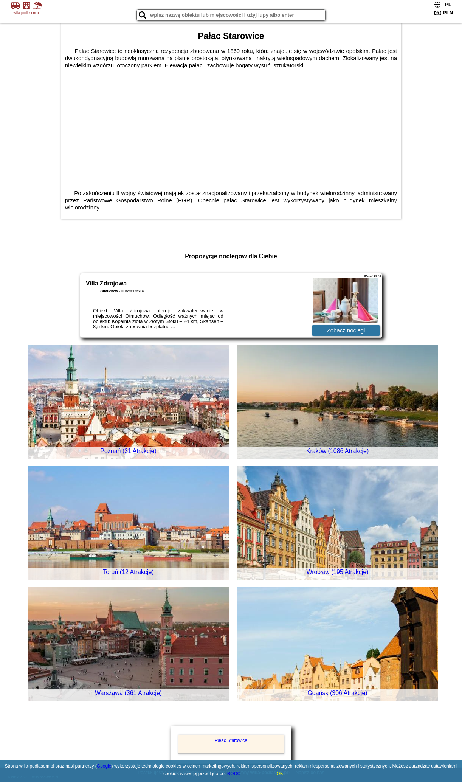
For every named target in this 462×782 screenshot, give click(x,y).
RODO (234, 773)
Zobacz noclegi (346, 330)
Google (104, 766)
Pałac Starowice (231, 740)
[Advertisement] (231, 133)
